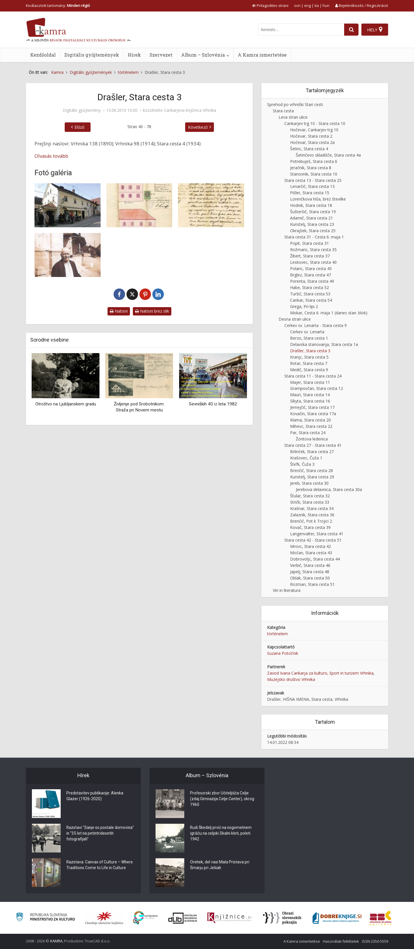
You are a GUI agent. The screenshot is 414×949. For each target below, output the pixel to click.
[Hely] (374, 30)
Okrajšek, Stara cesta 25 (313, 230)
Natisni (119, 311)
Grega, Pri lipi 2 (304, 306)
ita (317, 5)
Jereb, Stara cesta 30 (309, 483)
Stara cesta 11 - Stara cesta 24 (313, 376)
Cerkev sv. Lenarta (307, 331)
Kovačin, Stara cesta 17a (313, 413)
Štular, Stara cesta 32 (310, 495)
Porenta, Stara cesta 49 (312, 281)
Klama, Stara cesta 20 (310, 420)
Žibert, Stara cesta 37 (310, 256)
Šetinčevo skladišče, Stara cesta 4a (328, 155)
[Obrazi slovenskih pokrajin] (282, 918)
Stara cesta (283, 110)
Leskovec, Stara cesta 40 (313, 262)
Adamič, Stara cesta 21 (311, 218)
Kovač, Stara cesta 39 (310, 527)
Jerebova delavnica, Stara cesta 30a (329, 489)
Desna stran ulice (295, 319)
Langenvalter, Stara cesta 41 (316, 533)
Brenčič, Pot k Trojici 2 (311, 521)
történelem (277, 633)
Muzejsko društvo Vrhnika (291, 679)
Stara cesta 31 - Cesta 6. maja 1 (314, 237)
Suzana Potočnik (282, 653)
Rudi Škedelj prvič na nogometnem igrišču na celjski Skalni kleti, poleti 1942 (221, 834)
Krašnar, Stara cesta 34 (312, 508)
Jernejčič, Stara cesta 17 (312, 407)
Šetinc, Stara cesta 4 (309, 148)
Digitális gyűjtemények (91, 55)
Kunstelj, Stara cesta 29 (312, 477)
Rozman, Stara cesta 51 (312, 584)
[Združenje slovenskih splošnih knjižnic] (229, 918)
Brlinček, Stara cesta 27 (312, 451)
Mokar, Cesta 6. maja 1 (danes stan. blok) (328, 312)
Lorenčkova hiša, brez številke (318, 199)
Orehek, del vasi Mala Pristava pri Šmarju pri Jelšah (220, 865)
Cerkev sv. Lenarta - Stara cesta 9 (315, 325)
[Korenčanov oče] (67, 255)
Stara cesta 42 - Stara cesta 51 (313, 540)
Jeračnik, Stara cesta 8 (310, 167)
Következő (198, 127)
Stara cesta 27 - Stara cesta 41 (313, 445)
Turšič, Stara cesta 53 (310, 294)
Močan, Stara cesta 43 (311, 552)
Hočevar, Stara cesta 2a (312, 142)
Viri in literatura (286, 590)
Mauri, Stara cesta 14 (310, 394)
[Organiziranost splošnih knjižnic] (104, 918)
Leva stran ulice (293, 117)
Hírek (134, 55)
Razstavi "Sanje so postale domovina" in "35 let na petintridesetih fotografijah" (91, 834)
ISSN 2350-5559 (375, 941)
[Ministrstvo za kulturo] (45, 918)
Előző (79, 127)
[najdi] (351, 30)
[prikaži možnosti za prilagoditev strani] (270, 5)
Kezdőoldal (43, 55)
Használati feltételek (341, 941)
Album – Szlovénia (203, 55)
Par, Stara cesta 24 (307, 432)
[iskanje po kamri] (301, 30)
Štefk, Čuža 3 (302, 464)
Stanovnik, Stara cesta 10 (313, 174)
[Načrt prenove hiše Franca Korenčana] (139, 205)
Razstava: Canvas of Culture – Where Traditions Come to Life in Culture (100, 865)
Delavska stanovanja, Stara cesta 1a (324, 344)
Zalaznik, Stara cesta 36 (312, 514)
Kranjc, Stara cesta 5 (309, 357)
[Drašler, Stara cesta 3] (67, 205)
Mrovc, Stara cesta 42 (310, 546)
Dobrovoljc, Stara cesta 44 (315, 559)
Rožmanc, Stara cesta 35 (313, 249)
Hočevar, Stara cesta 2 (311, 136)
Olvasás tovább (51, 156)
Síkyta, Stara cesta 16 (310, 401)
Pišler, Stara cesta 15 (309, 192)
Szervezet (161, 55)
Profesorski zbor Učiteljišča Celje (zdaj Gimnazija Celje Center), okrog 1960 (222, 799)
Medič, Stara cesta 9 (309, 369)
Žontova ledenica (312, 439)
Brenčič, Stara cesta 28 (311, 470)
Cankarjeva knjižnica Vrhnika (190, 110)
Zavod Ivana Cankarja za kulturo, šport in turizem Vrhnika (320, 673)
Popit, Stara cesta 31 (309, 243)
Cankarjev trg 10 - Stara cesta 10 (314, 123)
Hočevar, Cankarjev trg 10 (314, 129)
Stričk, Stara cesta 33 (309, 502)
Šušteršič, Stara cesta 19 (313, 211)
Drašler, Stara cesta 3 (310, 350)
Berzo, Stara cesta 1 (309, 338)
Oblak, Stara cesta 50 (310, 578)
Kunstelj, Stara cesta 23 (312, 224)
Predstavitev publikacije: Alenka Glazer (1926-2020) (95, 796)
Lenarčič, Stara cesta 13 (312, 186)
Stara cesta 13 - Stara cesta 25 (313, 180)
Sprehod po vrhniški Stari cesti (295, 104)
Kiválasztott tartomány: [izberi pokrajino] (58, 5)
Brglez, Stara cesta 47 (310, 275)
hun (326, 5)
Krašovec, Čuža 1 (306, 458)
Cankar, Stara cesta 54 (311, 300)
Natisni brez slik (152, 311)
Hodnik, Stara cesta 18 (311, 205)
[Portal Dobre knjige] (337, 918)
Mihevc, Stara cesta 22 (311, 426)
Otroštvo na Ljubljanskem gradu (65, 404)
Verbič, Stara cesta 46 (310, 565)
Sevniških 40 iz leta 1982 (213, 404)
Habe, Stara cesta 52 (309, 287)
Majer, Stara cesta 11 (310, 382)
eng (307, 5)
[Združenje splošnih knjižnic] (380, 918)
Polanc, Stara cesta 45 (311, 268)
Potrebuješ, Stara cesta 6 (313, 161)
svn (297, 5)
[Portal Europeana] (145, 917)
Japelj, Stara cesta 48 (309, 571)
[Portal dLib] (183, 918)
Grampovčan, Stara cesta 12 (316, 388)
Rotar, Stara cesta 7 (308, 363)
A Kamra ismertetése (262, 55)
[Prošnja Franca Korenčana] (211, 205)
